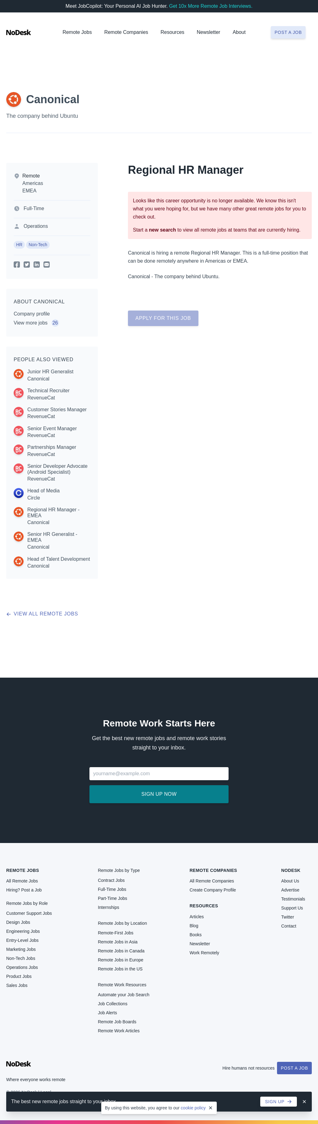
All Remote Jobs (22, 880)
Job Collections (112, 1003)
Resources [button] (172, 32)
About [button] (239, 32)
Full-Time (34, 208)
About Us (290, 880)
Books (195, 934)
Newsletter (208, 32)
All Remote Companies (211, 880)
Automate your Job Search (123, 994)
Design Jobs (18, 922)
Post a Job (294, 1068)
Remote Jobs (77, 32)
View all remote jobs (42, 613)
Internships (108, 907)
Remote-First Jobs (115, 932)
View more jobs (36, 323)
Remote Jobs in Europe (120, 959)
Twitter (287, 916)
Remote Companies (126, 32)
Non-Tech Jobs (20, 958)
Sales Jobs (16, 985)
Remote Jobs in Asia (118, 941)
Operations (36, 226)
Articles (196, 916)
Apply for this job (163, 318)
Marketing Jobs (21, 949)
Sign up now (158, 794)
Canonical (53, 99)
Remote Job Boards (117, 1021)
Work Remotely (204, 952)
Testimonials (293, 898)
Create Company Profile (212, 889)
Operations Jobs (22, 967)
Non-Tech (38, 244)
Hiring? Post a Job (24, 889)
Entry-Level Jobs (22, 940)
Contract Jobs (111, 880)
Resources (203, 905)
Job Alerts (107, 1012)
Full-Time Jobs (112, 889)
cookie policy (193, 1107)
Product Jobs (19, 976)
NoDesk (291, 870)
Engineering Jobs (23, 931)
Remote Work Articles (118, 1030)
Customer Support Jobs (29, 913)
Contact (288, 926)
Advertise (290, 889)
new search (162, 230)
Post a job (288, 32)
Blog (193, 925)
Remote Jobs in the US (120, 968)
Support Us (292, 907)
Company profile (32, 313)
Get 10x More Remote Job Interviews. (210, 6)
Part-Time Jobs (112, 898)
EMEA (29, 190)
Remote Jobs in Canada (121, 950)
